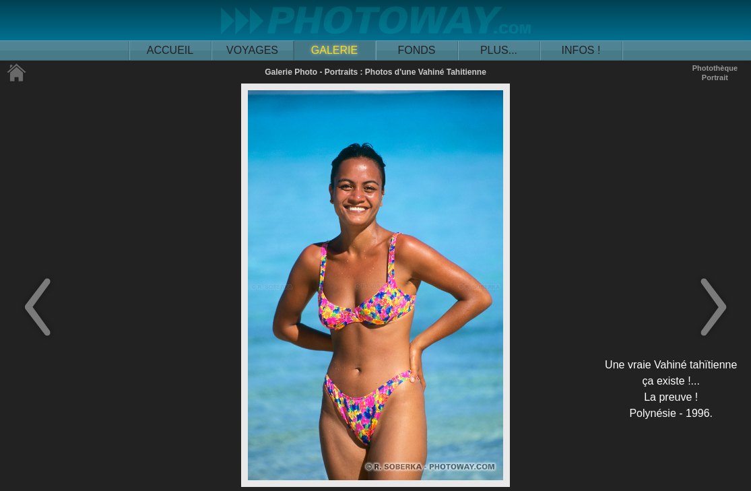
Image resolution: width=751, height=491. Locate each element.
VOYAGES (252, 50)
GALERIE (334, 50)
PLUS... (498, 50)
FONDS (417, 50)
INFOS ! (581, 50)
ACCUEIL (170, 50)
